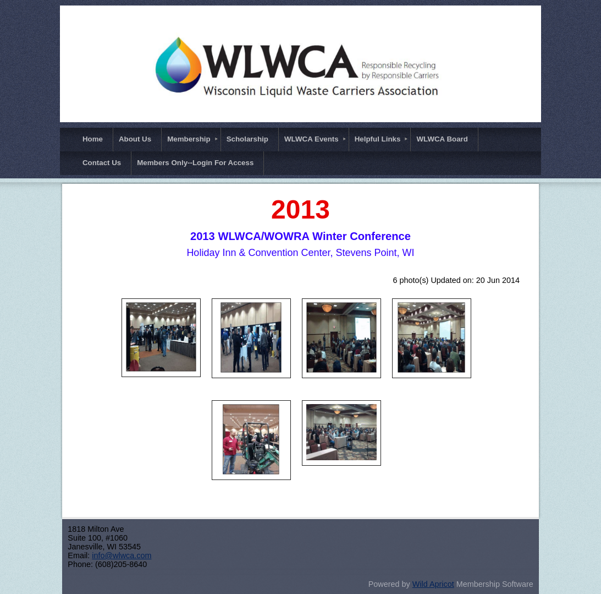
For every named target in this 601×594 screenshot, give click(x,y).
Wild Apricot (433, 584)
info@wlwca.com (121, 555)
